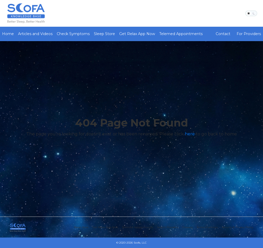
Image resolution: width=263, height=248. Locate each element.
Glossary (187, 227)
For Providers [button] (249, 33)
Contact (223, 33)
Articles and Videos (35, 33)
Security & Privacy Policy (237, 227)
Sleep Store (104, 33)
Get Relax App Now (137, 33)
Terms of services (207, 227)
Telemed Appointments (181, 33)
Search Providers (167, 227)
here (190, 133)
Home (8, 33)
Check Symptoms (73, 33)
